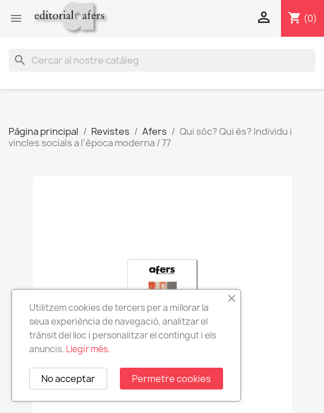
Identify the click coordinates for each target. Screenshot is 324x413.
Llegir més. (88, 349)
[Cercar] (162, 60)
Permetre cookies (171, 378)
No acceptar (68, 378)
